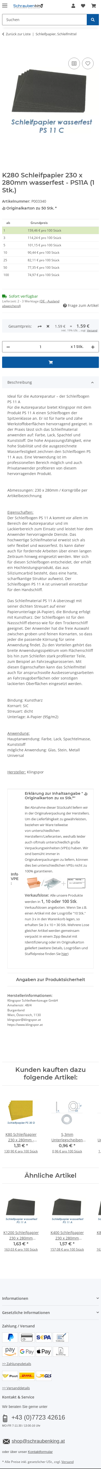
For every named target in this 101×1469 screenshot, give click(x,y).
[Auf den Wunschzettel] (88, 63)
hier (64, 934)
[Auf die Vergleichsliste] (74, 63)
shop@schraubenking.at (38, 1421)
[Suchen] (93, 19)
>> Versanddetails (16, 1368)
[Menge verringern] (8, 327)
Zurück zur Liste (18, 34)
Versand (67, 1442)
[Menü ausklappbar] (4, 3)
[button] (73, 6)
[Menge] (40, 327)
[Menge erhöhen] (93, 327)
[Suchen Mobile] (44, 19)
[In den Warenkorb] (6, 50)
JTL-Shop (59, 1460)
